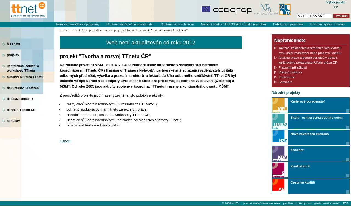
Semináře (285, 82)
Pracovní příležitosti (293, 67)
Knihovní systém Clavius (327, 24)
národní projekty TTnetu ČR (121, 30)
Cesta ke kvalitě (303, 182)
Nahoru (65, 141)
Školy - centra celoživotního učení (317, 117)
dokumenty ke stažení (23, 87)
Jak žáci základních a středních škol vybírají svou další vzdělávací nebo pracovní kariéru (310, 50)
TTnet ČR (78, 30)
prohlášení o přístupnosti (297, 203)
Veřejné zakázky (290, 72)
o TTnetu (13, 44)
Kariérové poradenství (308, 101)
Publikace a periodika (288, 24)
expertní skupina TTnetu (25, 76)
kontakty (13, 120)
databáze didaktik (20, 98)
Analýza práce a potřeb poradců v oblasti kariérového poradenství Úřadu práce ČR (308, 60)
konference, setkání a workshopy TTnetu (23, 67)
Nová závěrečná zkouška (310, 134)
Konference (287, 77)
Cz (336, 7)
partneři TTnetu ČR (21, 109)
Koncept (297, 150)
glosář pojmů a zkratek (327, 203)
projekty (13, 55)
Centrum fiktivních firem (177, 24)
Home (64, 30)
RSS (345, 203)
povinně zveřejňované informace (261, 203)
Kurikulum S (300, 166)
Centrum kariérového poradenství (130, 24)
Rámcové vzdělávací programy (77, 24)
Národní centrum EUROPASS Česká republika (233, 24)
